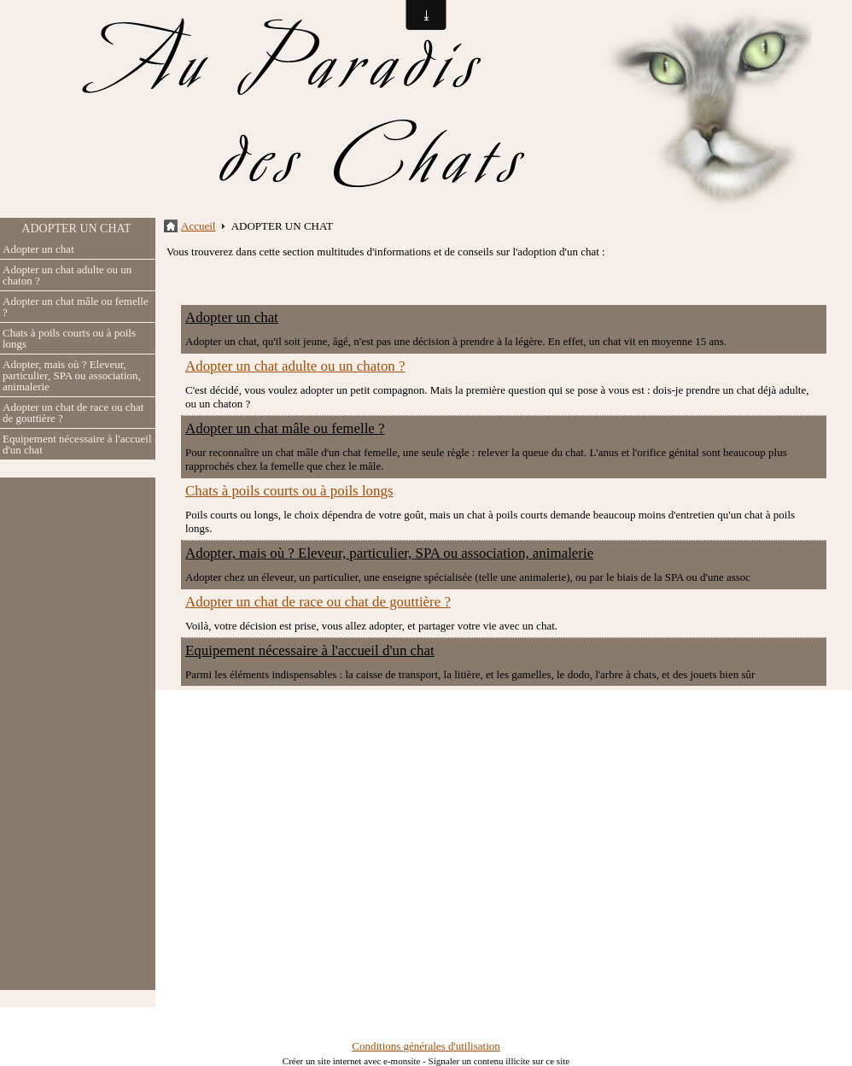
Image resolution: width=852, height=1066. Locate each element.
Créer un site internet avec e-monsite (352, 1061)
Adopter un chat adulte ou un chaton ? (67, 275)
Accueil (198, 226)
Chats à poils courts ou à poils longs (69, 338)
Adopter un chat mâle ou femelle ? (76, 307)
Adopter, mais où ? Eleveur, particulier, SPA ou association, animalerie (72, 375)
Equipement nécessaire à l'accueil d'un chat (77, 444)
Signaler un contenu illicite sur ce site (499, 1061)
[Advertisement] (77, 733)
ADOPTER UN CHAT (76, 228)
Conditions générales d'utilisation (426, 1046)
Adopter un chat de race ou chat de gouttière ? (73, 413)
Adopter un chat (38, 249)
